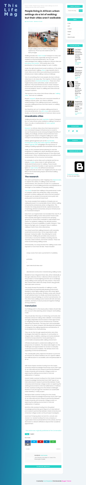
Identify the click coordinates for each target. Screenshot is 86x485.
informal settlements (42, 81)
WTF (69, 26)
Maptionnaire (57, 180)
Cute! (69, 23)
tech (69, 34)
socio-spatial (50, 123)
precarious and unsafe (32, 63)
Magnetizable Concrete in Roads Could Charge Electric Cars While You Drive (78, 106)
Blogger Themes (66, 481)
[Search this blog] (73, 10)
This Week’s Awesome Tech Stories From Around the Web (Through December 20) (78, 55)
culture (70, 29)
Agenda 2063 (34, 144)
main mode (41, 56)
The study (28, 190)
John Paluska (29, 21)
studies (32, 162)
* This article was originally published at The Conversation (43, 430)
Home (26, 5)
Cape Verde (34, 168)
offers (43, 70)
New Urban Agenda (44, 142)
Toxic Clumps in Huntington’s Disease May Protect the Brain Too (78, 71)
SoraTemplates (47, 481)
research (32, 98)
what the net (71, 37)
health (30, 5)
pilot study (44, 111)
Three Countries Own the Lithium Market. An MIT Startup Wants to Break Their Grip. (78, 88)
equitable (46, 119)
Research (28, 128)
